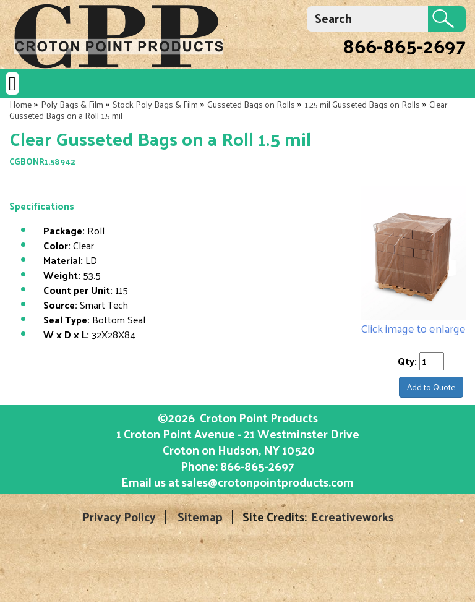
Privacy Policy (119, 517)
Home (20, 104)
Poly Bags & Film (72, 104)
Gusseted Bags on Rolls (251, 104)
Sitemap (200, 517)
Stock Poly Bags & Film (155, 104)
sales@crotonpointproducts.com (268, 481)
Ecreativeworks (352, 517)
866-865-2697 (404, 45)
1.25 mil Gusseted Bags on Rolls (362, 104)
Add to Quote (431, 387)
